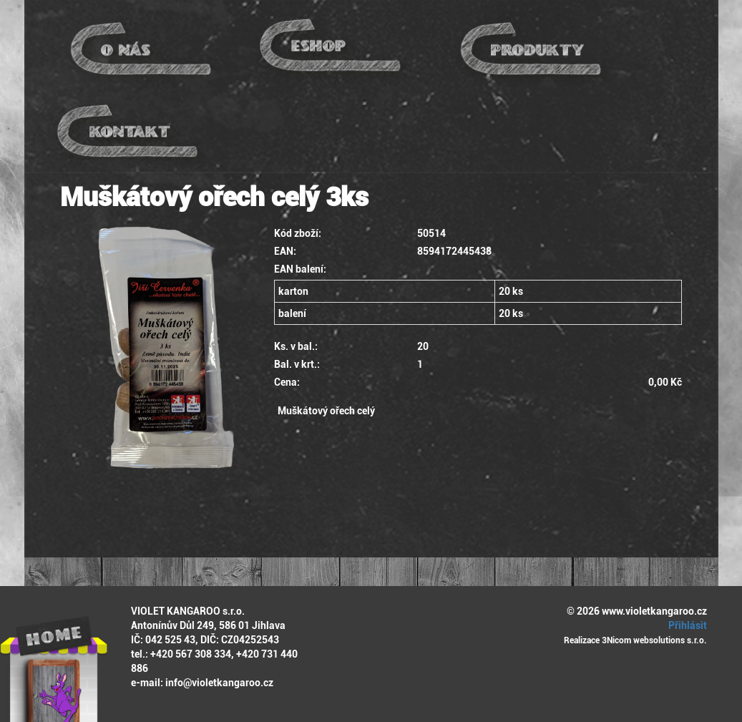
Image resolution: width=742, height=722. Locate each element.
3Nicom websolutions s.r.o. (654, 640)
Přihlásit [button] (685, 625)
